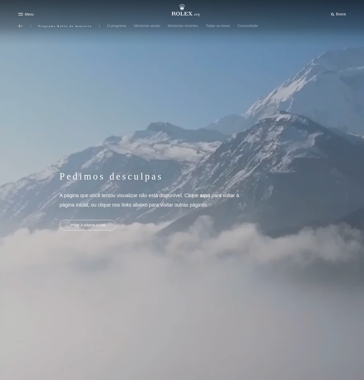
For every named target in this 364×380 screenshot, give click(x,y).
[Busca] (337, 14)
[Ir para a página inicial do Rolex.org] (182, 10)
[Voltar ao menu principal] (21, 26)
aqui (205, 195)
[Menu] (26, 14)
